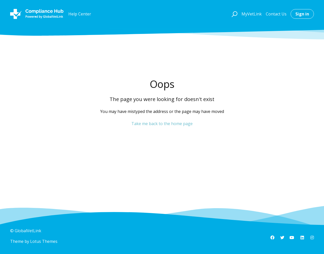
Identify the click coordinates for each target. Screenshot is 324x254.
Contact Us (276, 14)
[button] (233, 13)
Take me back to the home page (162, 123)
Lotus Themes (43, 241)
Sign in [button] (302, 14)
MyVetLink (251, 14)
